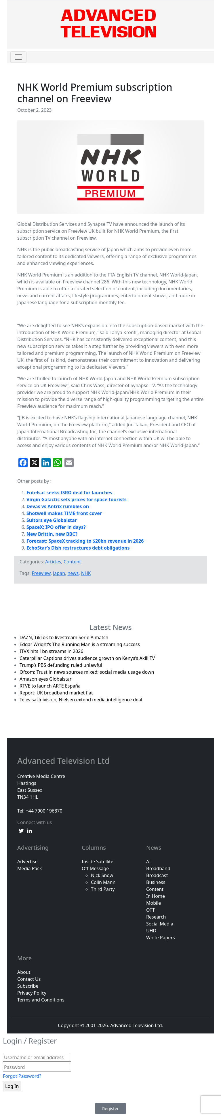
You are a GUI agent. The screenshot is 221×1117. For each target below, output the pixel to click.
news (73, 573)
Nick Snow (102, 875)
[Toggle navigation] (18, 57)
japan (59, 573)
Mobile (153, 903)
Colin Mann (103, 882)
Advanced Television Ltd (64, 761)
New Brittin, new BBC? (51, 534)
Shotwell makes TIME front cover (64, 513)
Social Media (159, 924)
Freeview (41, 573)
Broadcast (157, 875)
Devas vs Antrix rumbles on (57, 506)
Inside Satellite (97, 861)
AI (148, 861)
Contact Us (29, 979)
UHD (151, 930)
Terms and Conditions (40, 1000)
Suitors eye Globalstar (51, 520)
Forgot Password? (22, 1076)
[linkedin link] (29, 830)
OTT (150, 910)
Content (72, 561)
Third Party (103, 889)
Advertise (27, 861)
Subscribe (27, 986)
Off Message (95, 868)
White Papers (160, 937)
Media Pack (29, 868)
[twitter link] (21, 830)
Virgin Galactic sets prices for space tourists (76, 499)
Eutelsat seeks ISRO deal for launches (69, 492)
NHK (86, 573)
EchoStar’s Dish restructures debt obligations (78, 548)
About (23, 972)
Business (155, 882)
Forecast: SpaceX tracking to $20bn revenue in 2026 (85, 541)
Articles (53, 561)
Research (156, 917)
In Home (155, 896)
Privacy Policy (31, 993)
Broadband (158, 868)
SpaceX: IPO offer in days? (56, 527)
